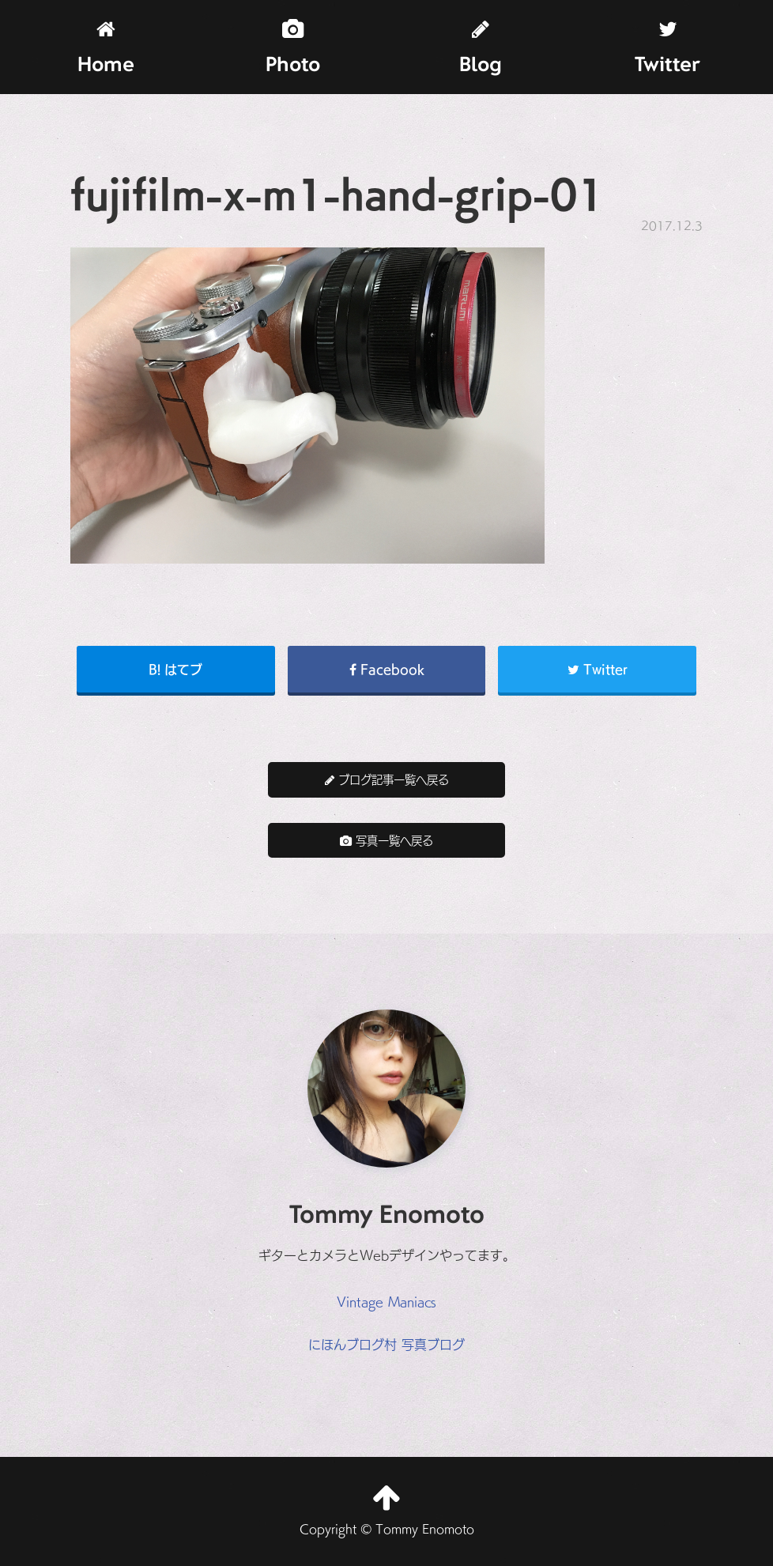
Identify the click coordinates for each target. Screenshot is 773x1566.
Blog (480, 48)
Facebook (386, 668)
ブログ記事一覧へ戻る (387, 779)
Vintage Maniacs (386, 1301)
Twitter (667, 48)
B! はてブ (175, 668)
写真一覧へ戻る (386, 840)
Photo (293, 48)
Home (105, 48)
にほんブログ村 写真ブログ (386, 1344)
